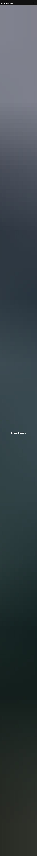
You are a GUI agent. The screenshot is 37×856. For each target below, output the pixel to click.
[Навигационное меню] (35, 2)
